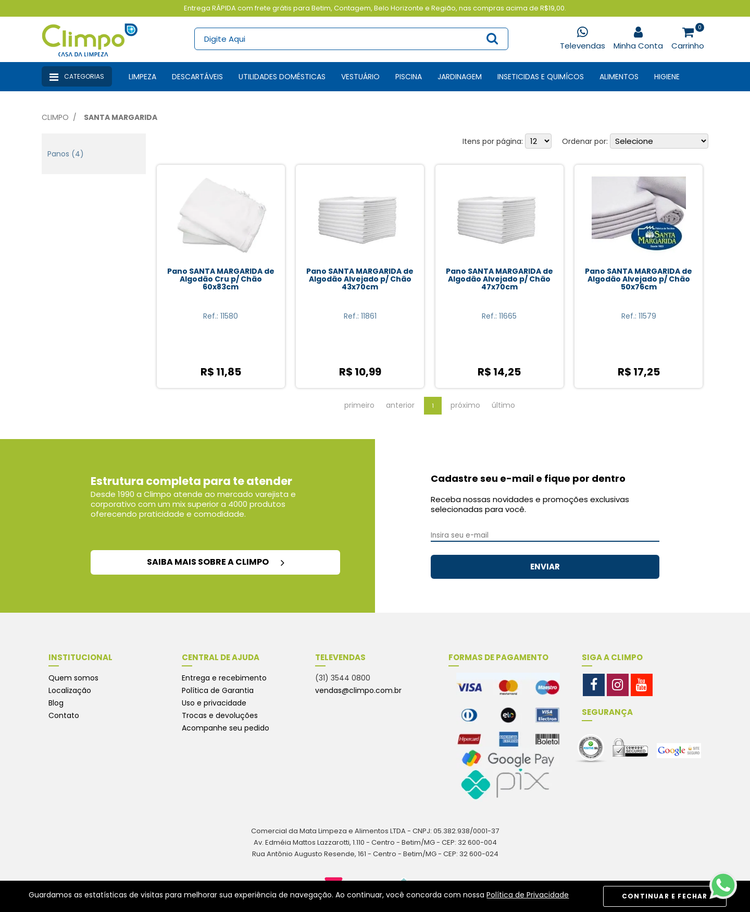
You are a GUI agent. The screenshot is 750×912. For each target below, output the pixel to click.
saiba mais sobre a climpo (215, 562)
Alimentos (619, 76)
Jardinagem (460, 76)
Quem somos (73, 678)
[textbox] (350, 39)
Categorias (76, 77)
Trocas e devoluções (220, 715)
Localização (69, 690)
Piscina (408, 76)
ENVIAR (545, 566)
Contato (63, 715)
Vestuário (360, 76)
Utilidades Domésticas (282, 76)
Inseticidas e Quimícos (540, 76)
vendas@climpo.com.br (358, 690)
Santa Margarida (120, 117)
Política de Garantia (218, 690)
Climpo (55, 117)
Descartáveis (197, 76)
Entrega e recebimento (224, 678)
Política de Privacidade (527, 895)
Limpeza (142, 76)
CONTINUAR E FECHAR (665, 896)
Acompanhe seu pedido (225, 728)
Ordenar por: (585, 141)
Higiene (667, 76)
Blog (56, 703)
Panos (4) (65, 154)
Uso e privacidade (214, 703)
